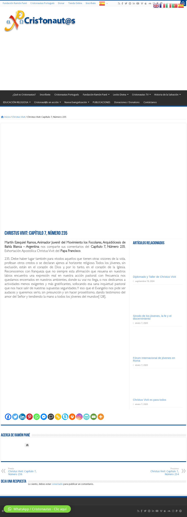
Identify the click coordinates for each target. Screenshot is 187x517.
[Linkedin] (22, 417)
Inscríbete (91, 3)
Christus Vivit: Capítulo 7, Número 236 (27, 471)
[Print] (72, 417)
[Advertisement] (93, 59)
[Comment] (51, 417)
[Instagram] (79, 417)
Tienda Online (75, 3)
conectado (57, 484)
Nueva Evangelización (75, 102)
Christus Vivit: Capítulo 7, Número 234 (160, 471)
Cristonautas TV (140, 94)
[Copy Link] (58, 417)
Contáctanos (150, 102)
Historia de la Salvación (166, 94)
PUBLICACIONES (101, 102)
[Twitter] (15, 417)
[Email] (93, 417)
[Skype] (65, 417)
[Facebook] (8, 417)
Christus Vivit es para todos (149, 399)
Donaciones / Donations (127, 102)
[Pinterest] (29, 417)
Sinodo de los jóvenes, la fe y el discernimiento (152, 317)
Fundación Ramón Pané (15, 3)
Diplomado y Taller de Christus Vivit (154, 276)
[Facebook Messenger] (44, 417)
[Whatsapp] (36, 417)
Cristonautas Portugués (42, 3)
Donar (61, 3)
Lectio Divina (119, 94)
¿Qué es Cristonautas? (24, 94)
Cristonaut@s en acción (46, 102)
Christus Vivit (18, 117)
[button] (37, 509)
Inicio (5, 117)
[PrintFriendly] (86, 417)
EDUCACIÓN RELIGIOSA (15, 102)
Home (5, 94)
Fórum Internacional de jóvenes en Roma (154, 359)
